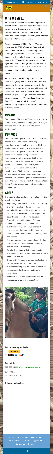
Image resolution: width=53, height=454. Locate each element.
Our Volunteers (14, 441)
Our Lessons (36, 437)
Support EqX (37, 441)
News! (26, 441)
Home (11, 437)
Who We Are (22, 437)
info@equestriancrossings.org (28, 367)
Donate (31, 444)
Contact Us (20, 444)
